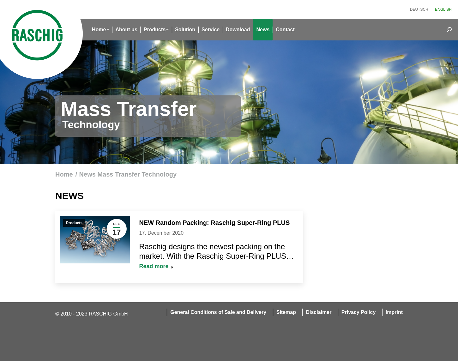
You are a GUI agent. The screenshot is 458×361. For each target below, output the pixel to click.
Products (74, 223)
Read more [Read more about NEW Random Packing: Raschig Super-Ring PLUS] (156, 266)
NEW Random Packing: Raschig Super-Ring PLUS (214, 222)
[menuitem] (419, 9)
